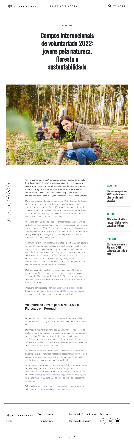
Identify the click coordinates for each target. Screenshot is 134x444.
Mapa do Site (65, 437)
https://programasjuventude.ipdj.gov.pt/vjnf (54, 375)
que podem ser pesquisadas (68, 228)
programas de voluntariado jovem (59, 386)
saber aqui (72, 291)
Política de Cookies (80, 421)
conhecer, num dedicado (66, 288)
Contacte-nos (45, 414)
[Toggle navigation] (119, 6)
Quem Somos (46, 421)
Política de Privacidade (82, 414)
